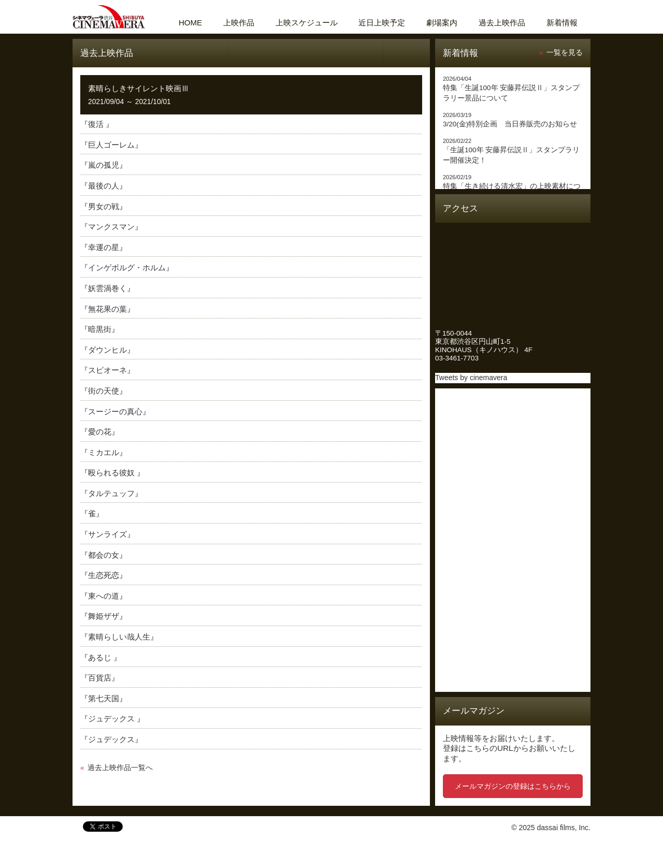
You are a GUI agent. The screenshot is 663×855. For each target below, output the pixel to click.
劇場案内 (441, 22)
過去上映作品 (502, 22)
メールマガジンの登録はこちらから (513, 786)
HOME (190, 22)
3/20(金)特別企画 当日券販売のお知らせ (510, 124)
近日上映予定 (381, 22)
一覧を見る (564, 52)
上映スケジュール (307, 22)
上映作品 (238, 22)
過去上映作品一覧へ (120, 768)
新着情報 (562, 22)
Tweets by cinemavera (471, 377)
